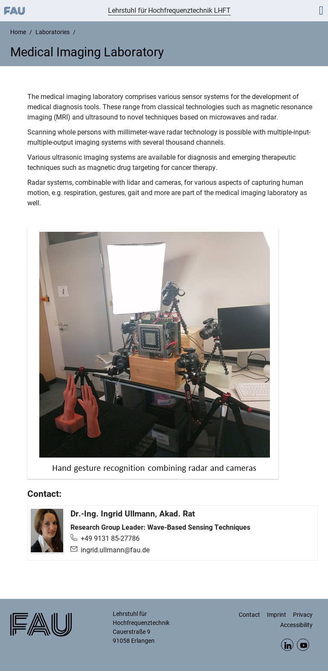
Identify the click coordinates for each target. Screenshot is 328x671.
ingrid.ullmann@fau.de (115, 550)
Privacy (303, 614)
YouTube (303, 645)
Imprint (276, 614)
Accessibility (296, 624)
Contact (249, 614)
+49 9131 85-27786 (110, 538)
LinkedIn (287, 645)
